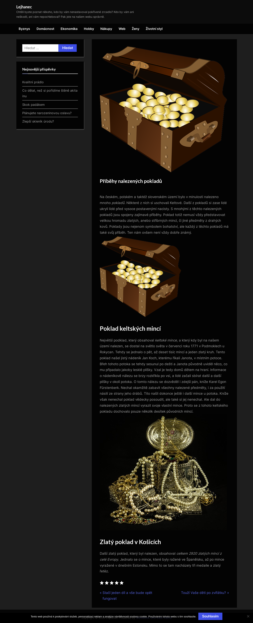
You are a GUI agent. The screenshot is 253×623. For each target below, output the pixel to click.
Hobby (89, 29)
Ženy (135, 29)
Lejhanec (24, 6)
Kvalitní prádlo (33, 82)
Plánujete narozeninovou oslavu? (47, 113)
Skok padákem (33, 105)
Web (122, 29)
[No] (248, 616)
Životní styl (154, 29)
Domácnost (45, 29)
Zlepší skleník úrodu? (38, 121)
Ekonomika (69, 29)
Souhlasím (210, 616)
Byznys (24, 29)
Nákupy (106, 29)
